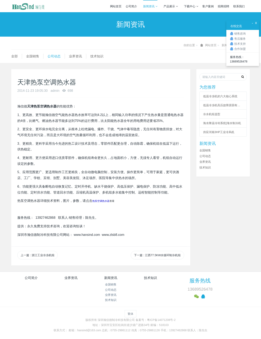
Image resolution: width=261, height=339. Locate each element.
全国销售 (32, 56)
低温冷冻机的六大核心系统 (220, 96)
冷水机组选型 (211, 114)
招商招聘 (223, 6)
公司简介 (131, 6)
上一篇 (37, 255)
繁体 (130, 313)
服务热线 (200, 281)
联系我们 (239, 6)
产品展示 (171, 6)
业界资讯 (75, 56)
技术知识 (96, 56)
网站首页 (116, 6)
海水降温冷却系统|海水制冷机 (222, 123)
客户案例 (208, 6)
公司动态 (54, 56)
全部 (14, 56)
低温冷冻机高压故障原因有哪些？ (223, 105)
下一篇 (157, 255)
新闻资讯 (150, 6)
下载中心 (191, 6)
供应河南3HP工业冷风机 (218, 132)
